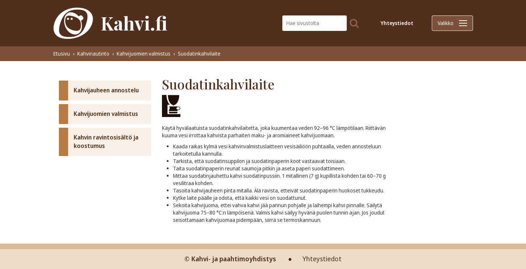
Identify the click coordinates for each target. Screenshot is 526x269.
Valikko (452, 23)
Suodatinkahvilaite (199, 53)
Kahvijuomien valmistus (143, 53)
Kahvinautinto (93, 53)
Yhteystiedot (397, 23)
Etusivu (61, 53)
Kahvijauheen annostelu (106, 90)
